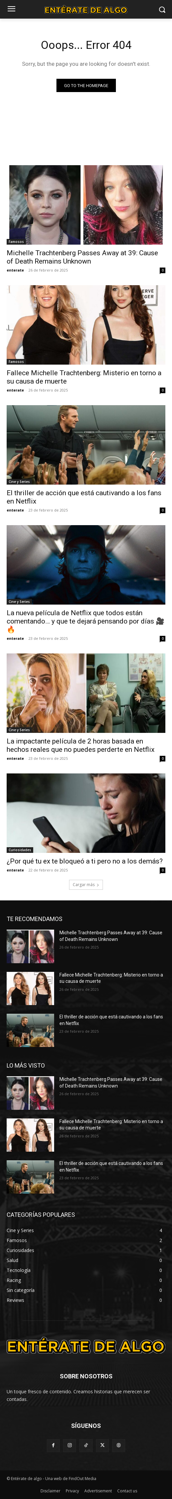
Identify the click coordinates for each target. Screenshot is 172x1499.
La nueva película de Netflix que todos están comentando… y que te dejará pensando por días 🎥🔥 (85, 621)
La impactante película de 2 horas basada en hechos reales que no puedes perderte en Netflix (80, 745)
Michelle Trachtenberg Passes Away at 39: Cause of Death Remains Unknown (82, 257)
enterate (15, 270)
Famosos (16, 241)
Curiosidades (20, 850)
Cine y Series (19, 481)
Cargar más (86, 884)
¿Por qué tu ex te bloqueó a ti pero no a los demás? (85, 861)
